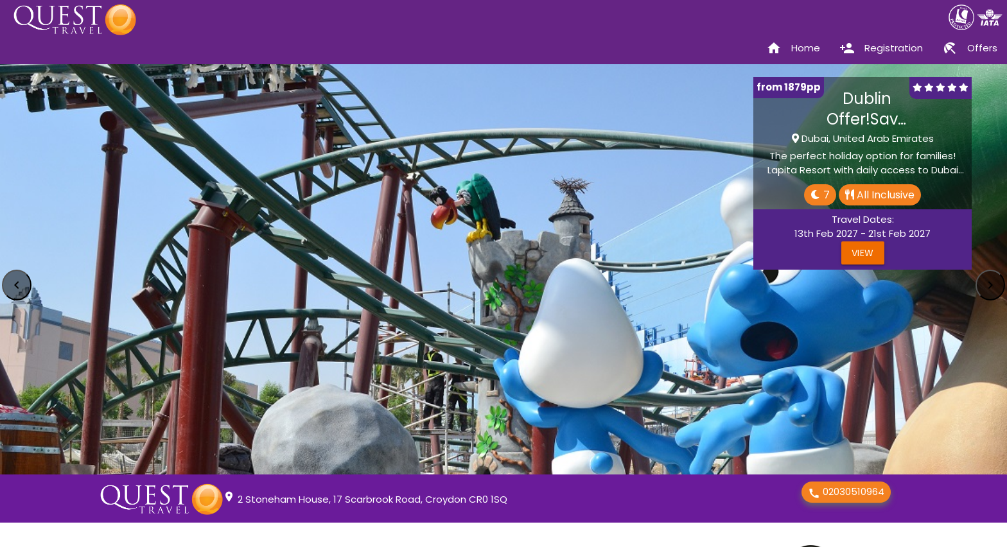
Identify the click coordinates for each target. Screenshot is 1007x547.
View (863, 253)
